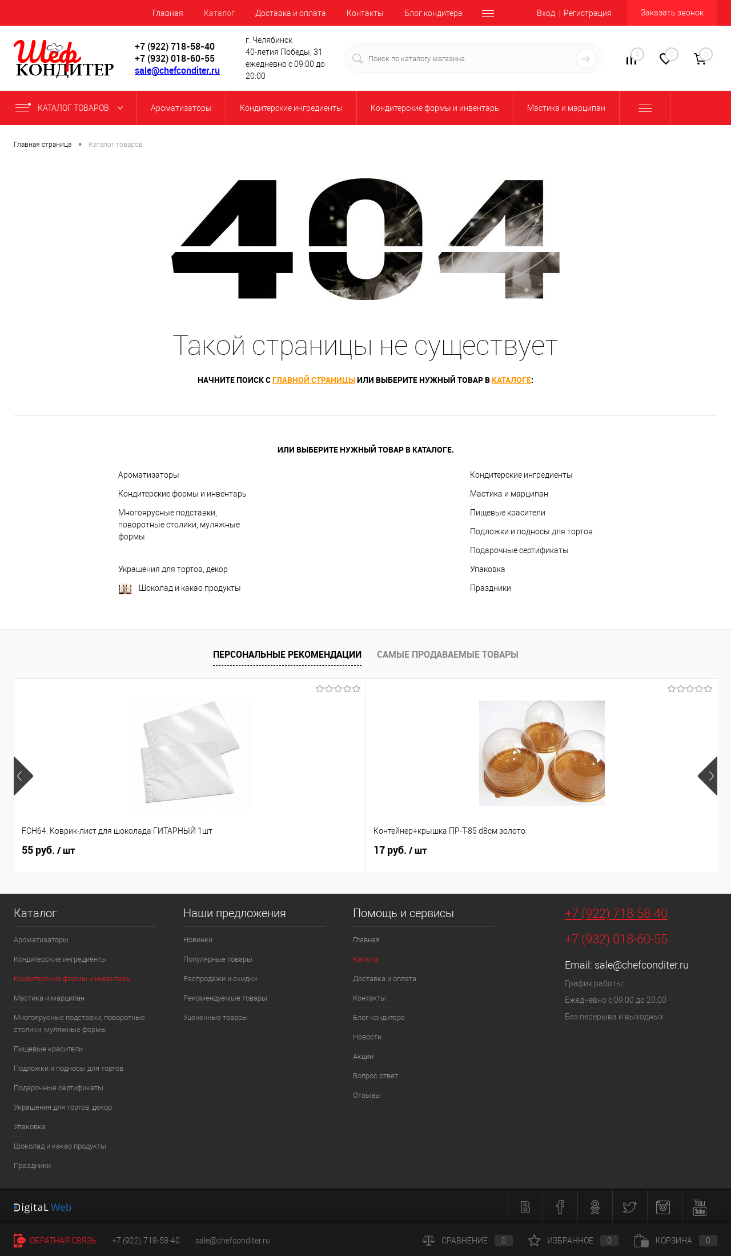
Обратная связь (55, 1240)
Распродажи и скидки (220, 978)
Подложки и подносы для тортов (531, 531)
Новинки (197, 939)
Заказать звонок (672, 12)
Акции (363, 1056)
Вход (546, 13)
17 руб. (224, 850)
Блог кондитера (433, 13)
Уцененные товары (215, 1017)
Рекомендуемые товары (225, 998)
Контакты (365, 13)
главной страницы (313, 379)
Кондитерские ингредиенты (521, 474)
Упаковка (487, 569)
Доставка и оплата (290, 13)
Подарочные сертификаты (519, 550)
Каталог (219, 13)
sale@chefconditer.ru (177, 70)
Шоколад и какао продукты (179, 589)
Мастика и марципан (509, 493)
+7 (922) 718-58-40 (616, 913)
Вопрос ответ (375, 1075)
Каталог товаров (72, 108)
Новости (367, 1037)
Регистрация (588, 13)
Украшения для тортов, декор (173, 569)
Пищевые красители (507, 512)
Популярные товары (217, 959)
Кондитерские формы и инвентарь (182, 493)
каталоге (511, 379)
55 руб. (48, 850)
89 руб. (576, 850)
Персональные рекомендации (287, 654)
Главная (167, 13)
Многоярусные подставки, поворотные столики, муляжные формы (179, 524)
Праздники (490, 588)
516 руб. (402, 850)
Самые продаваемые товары (448, 654)
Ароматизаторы (148, 474)
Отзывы (367, 1095)
